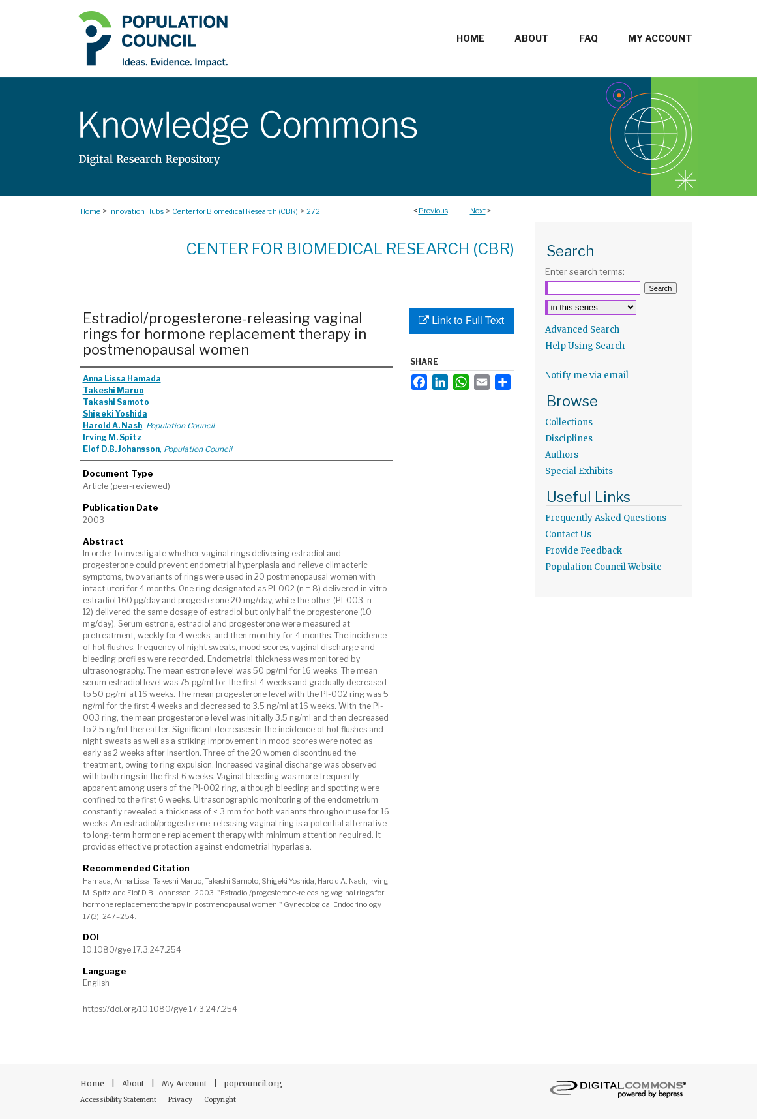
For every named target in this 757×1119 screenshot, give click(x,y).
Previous (433, 210)
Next (478, 210)
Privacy (181, 1100)
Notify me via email (587, 375)
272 (313, 211)
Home (90, 211)
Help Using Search (585, 345)
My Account (185, 1083)
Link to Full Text (461, 320)
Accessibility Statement (119, 1100)
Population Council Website (603, 567)
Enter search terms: (585, 271)
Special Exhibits (579, 471)
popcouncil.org (253, 1083)
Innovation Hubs (136, 211)
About (134, 1083)
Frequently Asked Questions (605, 518)
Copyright (220, 1100)
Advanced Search (582, 329)
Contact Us (568, 534)
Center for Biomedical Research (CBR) (235, 211)
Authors (561, 454)
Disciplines (569, 438)
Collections (569, 422)
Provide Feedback (583, 550)
